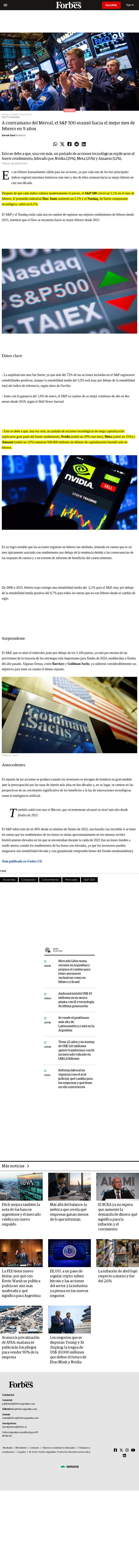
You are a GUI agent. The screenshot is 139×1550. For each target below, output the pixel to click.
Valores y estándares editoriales (58, 1448)
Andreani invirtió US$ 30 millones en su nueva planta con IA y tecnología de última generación (76, 1000)
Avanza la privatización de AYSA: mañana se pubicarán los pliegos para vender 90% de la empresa (20, 1347)
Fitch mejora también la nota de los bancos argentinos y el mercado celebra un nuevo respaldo (21, 1214)
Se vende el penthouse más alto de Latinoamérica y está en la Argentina (76, 1024)
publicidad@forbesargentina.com (18, 1404)
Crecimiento (50, 879)
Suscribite (111, 5)
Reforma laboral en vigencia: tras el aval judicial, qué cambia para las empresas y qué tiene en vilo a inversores (75, 1079)
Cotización (28, 879)
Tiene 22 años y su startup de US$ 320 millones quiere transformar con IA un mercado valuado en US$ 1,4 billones (76, 1050)
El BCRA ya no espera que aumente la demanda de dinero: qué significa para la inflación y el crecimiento (117, 1217)
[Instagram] (127, 1450)
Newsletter (21, 1448)
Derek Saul (8, 135)
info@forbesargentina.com (24, 1409)
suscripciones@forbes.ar (14, 1427)
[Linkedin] (124, 1456)
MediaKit (7, 1448)
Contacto (34, 1448)
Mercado (71, 879)
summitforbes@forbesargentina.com (20, 1418)
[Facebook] (115, 1450)
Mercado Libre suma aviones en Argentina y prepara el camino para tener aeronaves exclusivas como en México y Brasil (74, 972)
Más (74, 950)
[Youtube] (133, 1450)
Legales (22, 1452)
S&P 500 (89, 879)
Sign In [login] (130, 5)
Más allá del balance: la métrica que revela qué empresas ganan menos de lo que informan (69, 1212)
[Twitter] (121, 1450)
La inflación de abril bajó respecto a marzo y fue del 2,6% (117, 1276)
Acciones (9, 879)
